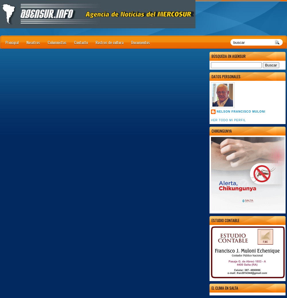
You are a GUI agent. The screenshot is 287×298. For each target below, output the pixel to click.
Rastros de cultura (109, 42)
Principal (12, 42)
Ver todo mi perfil (228, 120)
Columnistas (57, 42)
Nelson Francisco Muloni (241, 111)
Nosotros (33, 42)
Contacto (81, 42)
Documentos (140, 42)
